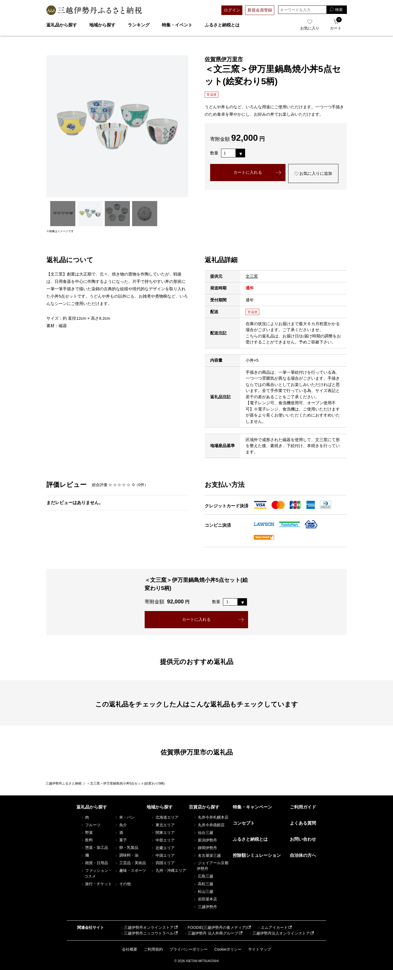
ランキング (139, 25)
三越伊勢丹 (205, 907)
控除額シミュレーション (257, 855)
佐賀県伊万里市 (224, 59)
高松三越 (203, 884)
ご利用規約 (153, 949)
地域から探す (102, 25)
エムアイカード (272, 927)
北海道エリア (164, 817)
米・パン (124, 817)
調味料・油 (126, 855)
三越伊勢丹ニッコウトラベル (147, 933)
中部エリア (163, 840)
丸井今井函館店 (209, 825)
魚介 (120, 825)
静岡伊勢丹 (205, 848)
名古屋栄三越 (207, 855)
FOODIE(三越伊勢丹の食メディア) (215, 927)
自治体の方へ (303, 855)
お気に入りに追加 (313, 173)
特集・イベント (177, 25)
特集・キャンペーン (252, 807)
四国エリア (163, 863)
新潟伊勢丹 (205, 840)
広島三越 (203, 876)
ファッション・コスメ (96, 873)
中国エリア (163, 855)
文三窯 (252, 276)
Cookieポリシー (228, 949)
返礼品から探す (61, 25)
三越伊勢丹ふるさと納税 (64, 783)
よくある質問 (303, 823)
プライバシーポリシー (188, 949)
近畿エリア (163, 848)
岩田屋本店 (205, 899)
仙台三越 (203, 832)
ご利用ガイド (303, 807)
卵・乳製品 (126, 848)
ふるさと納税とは (222, 25)
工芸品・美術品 (130, 863)
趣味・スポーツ (130, 870)
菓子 (120, 840)
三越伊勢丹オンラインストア (147, 927)
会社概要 (129, 949)
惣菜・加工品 (94, 848)
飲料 (87, 840)
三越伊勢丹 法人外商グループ (211, 933)
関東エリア (163, 832)
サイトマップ (259, 949)
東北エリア (163, 825)
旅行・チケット (96, 884)
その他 (122, 884)
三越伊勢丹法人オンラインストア (279, 933)
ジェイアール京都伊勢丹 (210, 866)
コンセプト (244, 823)
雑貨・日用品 (94, 863)
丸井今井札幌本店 (210, 817)
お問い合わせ (303, 839)
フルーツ (91, 825)
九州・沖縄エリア (168, 871)
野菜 (87, 832)
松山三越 (203, 892)
